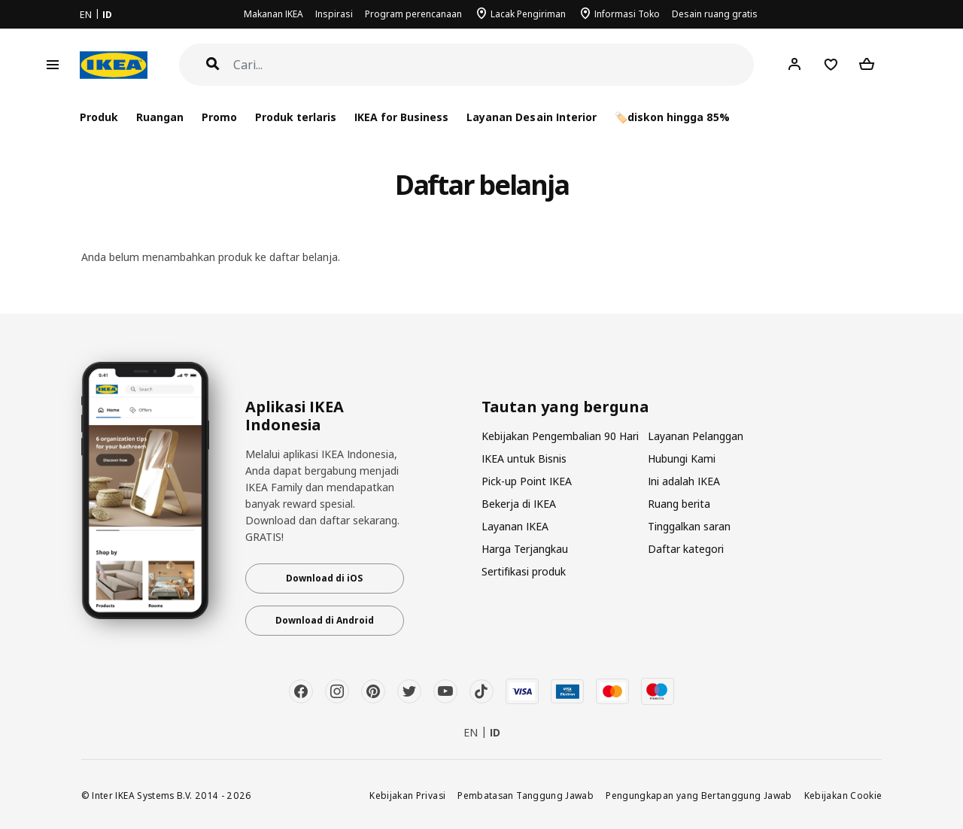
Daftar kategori (686, 549)
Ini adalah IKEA (684, 481)
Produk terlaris (295, 117)
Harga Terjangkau (525, 549)
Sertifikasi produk (524, 571)
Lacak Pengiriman (528, 14)
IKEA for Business (401, 117)
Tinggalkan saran (689, 526)
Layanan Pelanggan (695, 436)
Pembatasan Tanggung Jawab (525, 795)
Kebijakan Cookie (843, 795)
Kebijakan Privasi (407, 795)
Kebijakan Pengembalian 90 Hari (560, 436)
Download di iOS (324, 578)
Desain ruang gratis (715, 14)
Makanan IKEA (273, 14)
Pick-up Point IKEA (527, 481)
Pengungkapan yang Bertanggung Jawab (699, 795)
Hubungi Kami (681, 458)
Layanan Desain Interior (531, 117)
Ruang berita (679, 503)
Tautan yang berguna (565, 407)
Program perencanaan (413, 14)
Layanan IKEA (515, 526)
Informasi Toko (627, 14)
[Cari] (494, 65)
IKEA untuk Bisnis (524, 458)
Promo (219, 117)
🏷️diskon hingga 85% (672, 117)
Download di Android (324, 620)
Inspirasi (334, 14)
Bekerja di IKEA (519, 503)
